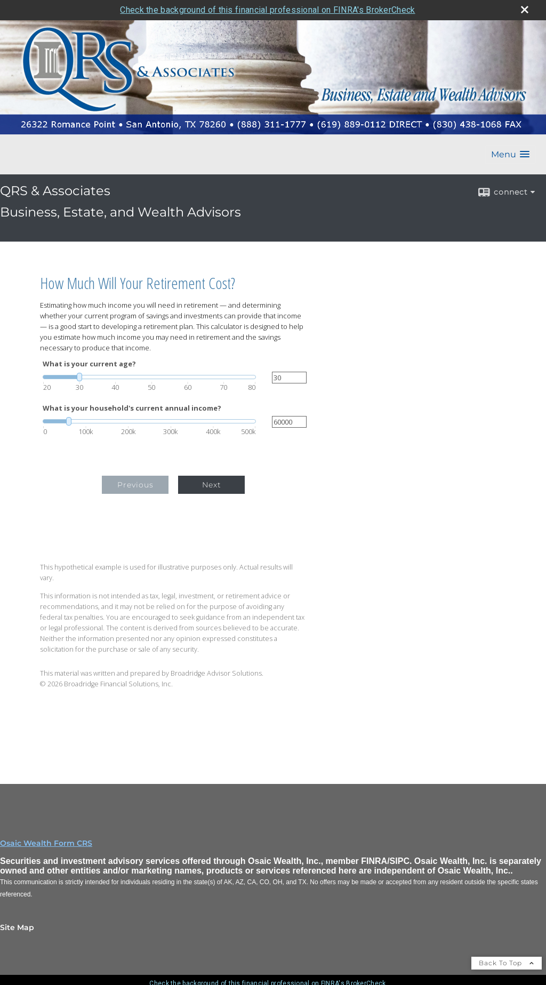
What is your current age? (89, 364)
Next (211, 485)
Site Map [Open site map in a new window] (17, 927)
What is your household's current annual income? (132, 408)
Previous (135, 485)
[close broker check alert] (524, 9)
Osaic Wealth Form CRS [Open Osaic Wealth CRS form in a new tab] (46, 843)
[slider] (149, 377)
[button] (510, 154)
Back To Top (506, 963)
